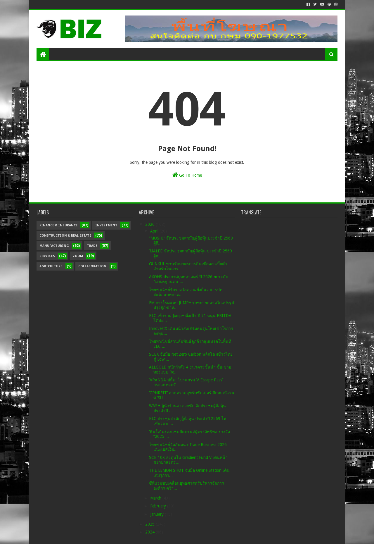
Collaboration (92, 266)
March (156, 498)
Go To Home (187, 175)
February (158, 506)
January (157, 514)
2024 (150, 532)
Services (47, 256)
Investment (106, 225)
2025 (150, 524)
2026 (150, 224)
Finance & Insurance (58, 225)
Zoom (78, 256)
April (155, 231)
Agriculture (50, 266)
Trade (92, 246)
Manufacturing (54, 246)
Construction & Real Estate (65, 235)
